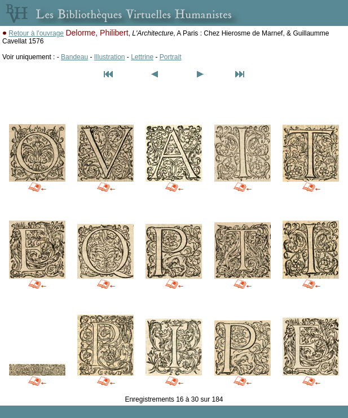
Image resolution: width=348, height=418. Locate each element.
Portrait (171, 57)
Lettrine (142, 57)
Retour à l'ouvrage (36, 33)
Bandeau (74, 57)
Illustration (109, 57)
